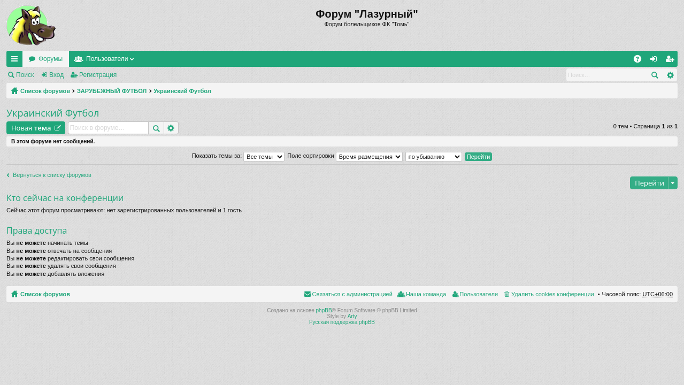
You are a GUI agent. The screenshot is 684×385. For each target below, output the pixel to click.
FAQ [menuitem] (640, 61)
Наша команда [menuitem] (426, 294)
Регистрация (98, 75)
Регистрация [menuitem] (672, 61)
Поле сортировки (344, 155)
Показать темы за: (238, 155)
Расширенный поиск (670, 74)
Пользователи (107, 59)
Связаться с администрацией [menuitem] (352, 294)
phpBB (324, 310)
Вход (56, 75)
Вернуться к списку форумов (52, 175)
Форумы (51, 59)
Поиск (25, 75)
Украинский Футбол (182, 91)
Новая (31, 128)
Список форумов (45, 91)
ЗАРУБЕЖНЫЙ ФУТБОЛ (112, 91)
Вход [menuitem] (656, 61)
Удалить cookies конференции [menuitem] (552, 294)
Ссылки (16, 61)
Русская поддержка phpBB (342, 322)
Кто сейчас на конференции (65, 198)
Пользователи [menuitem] (478, 294)
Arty (352, 316)
